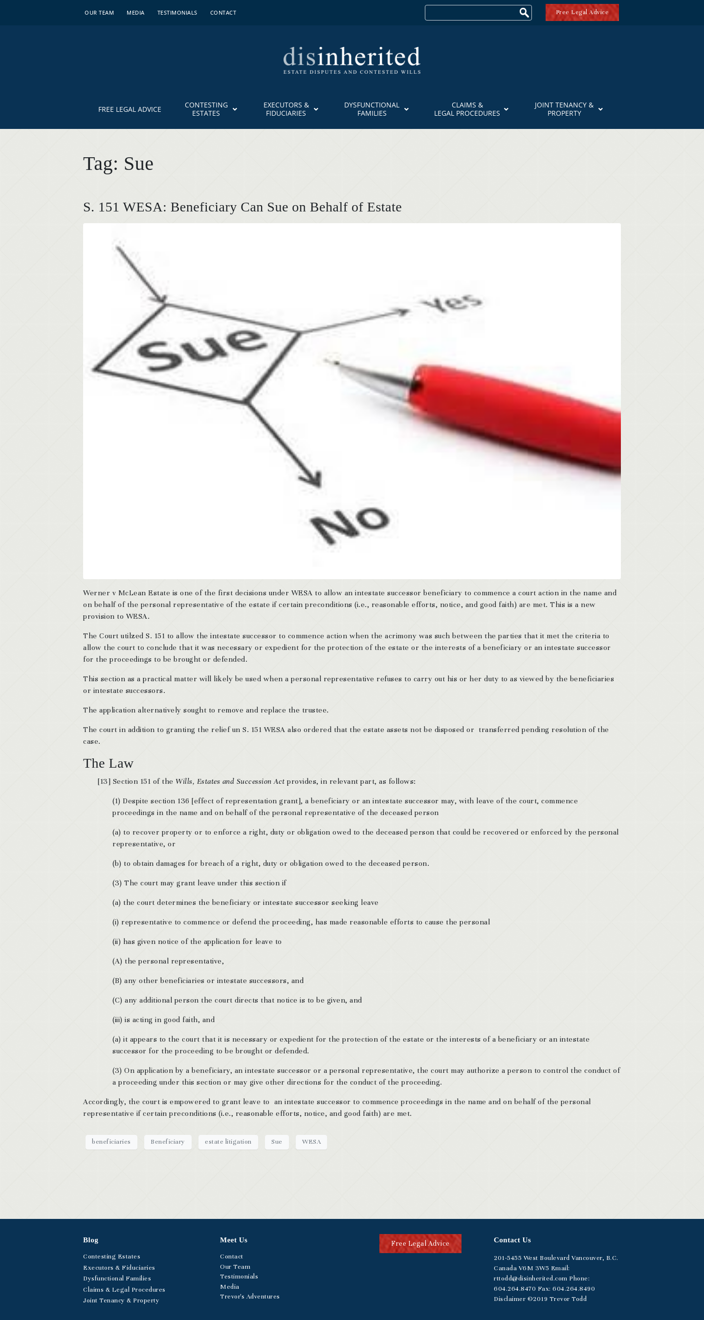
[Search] (525, 14)
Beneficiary (168, 1142)
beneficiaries (111, 1142)
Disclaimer (510, 1299)
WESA (311, 1142)
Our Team (99, 12)
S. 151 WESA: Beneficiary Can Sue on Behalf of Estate (242, 206)
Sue (277, 1142)
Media (136, 12)
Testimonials (177, 12)
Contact (223, 12)
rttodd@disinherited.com (531, 1278)
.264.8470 (515, 1289)
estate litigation (228, 1142)
